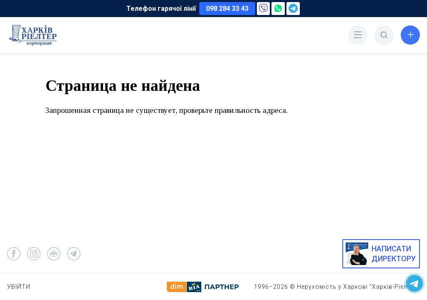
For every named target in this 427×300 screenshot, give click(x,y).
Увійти (18, 286)
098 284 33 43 (227, 8)
